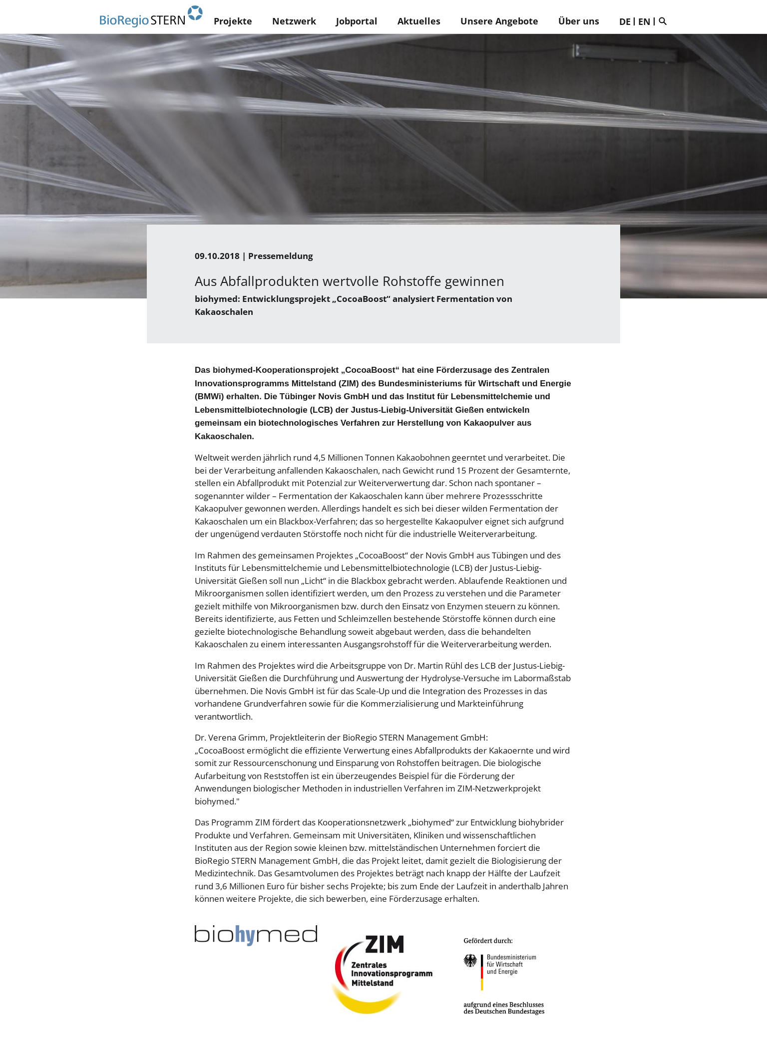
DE (625, 21)
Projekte (233, 21)
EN (644, 21)
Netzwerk (294, 21)
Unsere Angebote (499, 21)
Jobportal (357, 21)
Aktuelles (418, 21)
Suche (665, 21)
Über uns (578, 21)
